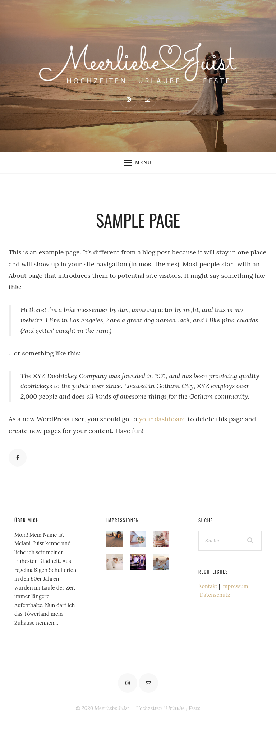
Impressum (234, 586)
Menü (138, 162)
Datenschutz (215, 595)
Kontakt (207, 586)
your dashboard (162, 419)
